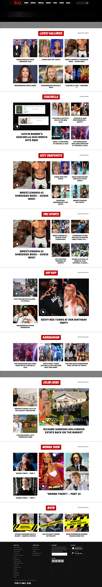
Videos (51, 14)
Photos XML (16, 575)
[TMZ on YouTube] (59, 561)
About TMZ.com (17, 547)
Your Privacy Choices (18, 555)
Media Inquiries (36, 555)
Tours (72, 14)
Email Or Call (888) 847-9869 (29, 8)
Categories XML (17, 567)
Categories (16, 565)
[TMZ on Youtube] (18, 2)
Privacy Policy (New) (18, 549)
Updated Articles (17, 561)
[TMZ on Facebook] (14, 2)
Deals (83, 14)
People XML (16, 573)
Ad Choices (16, 553)
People (15, 571)
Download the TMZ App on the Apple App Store (77, 548)
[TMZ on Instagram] (21, 2)
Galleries (16, 569)
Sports (27, 14)
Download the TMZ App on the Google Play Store (77, 553)
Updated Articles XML (18, 563)
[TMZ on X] (16, 2)
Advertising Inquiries (37, 553)
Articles (15, 557)
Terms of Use (17, 551)
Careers (34, 551)
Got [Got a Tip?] (17, 9)
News (16, 14)
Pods (62, 14)
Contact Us (35, 547)
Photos (39, 14)
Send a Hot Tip (36, 549)
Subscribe (65, 554)
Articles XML (16, 559)
